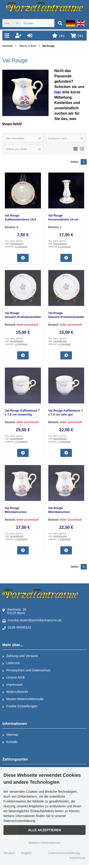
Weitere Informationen (44, 843)
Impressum (12, 685)
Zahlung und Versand (20, 656)
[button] (11, 23)
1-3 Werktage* (21, 246)
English (26, 853)
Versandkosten (17, 243)
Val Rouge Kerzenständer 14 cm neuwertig (63, 219)
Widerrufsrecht (15, 692)
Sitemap (10, 735)
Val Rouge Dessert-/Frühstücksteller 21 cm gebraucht (23, 317)
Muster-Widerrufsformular (23, 699)
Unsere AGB (13, 678)
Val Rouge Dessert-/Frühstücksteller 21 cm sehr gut (66, 317)
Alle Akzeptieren (44, 830)
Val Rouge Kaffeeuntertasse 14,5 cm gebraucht (20, 219)
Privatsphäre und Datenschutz (26, 670)
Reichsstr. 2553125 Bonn (14, 611)
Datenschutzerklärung (64, 853)
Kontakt (9, 742)
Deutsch (9, 853)
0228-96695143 (16, 628)
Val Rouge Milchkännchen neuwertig (59, 512)
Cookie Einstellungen (19, 706)
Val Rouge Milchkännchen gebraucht (16, 512)
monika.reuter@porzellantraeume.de (31, 620)
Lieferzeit (11, 663)
